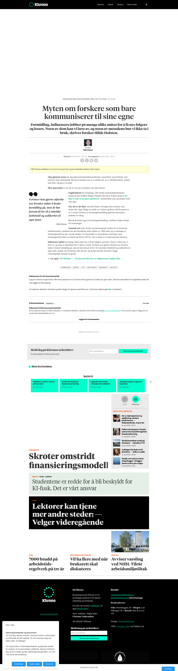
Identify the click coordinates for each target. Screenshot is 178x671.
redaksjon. (95, 605)
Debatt (110, 5)
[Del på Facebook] (82, 160)
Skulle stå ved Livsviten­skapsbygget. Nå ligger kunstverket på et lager (133, 461)
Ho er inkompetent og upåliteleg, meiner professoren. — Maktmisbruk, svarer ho (133, 419)
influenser (91, 267)
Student (120, 5)
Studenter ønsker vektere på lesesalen (44, 382)
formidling (65, 267)
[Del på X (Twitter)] (87, 160)
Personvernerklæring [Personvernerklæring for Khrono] (49, 614)
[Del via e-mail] (96, 160)
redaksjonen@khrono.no (122, 595)
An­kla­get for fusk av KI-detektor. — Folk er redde (133, 450)
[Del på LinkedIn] (91, 160)
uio (83, 267)
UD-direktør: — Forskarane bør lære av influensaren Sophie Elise (89, 258)
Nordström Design (126, 621)
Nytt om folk (132, 5)
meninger (103, 267)
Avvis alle (49, 664)
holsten (113, 267)
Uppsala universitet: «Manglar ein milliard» (100, 382)
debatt (76, 267)
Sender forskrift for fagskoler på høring (70, 382)
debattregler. (83, 608)
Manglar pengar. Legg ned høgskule (130, 382)
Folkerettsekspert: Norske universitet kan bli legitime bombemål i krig (134, 431)
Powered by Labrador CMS (89, 667)
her (110, 289)
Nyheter (101, 5)
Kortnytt (88, 375)
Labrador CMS (123, 626)
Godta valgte (34, 664)
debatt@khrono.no (119, 598)
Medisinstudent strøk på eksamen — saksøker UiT (133, 441)
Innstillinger (168, 669)
